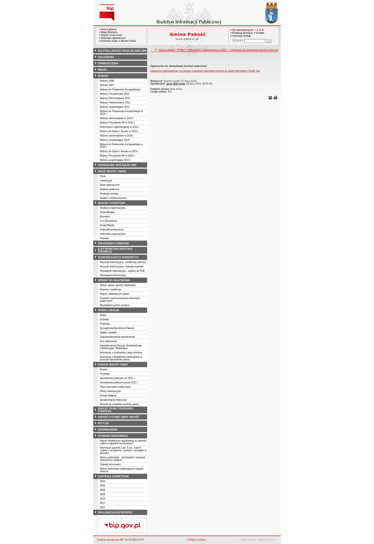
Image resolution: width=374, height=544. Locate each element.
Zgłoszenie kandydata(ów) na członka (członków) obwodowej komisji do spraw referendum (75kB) (206, 71)
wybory (103, 76)
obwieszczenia (108, 63)
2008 (102, 490)
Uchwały (104, 319)
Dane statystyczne (110, 185)
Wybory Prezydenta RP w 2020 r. (117, 155)
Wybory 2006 (107, 80)
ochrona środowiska (113, 436)
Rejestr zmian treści (111, 35)
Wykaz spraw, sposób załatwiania (118, 285)
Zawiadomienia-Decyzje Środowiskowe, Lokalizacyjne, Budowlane (121, 347)
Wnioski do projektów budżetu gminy (119, 404)
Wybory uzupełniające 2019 (114, 140)
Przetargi (104, 373)
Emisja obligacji (108, 395)
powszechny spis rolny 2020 (117, 165)
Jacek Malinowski (175, 83)
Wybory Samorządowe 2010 (115, 98)
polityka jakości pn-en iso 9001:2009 (122, 51)
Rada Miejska (107, 212)
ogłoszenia (106, 57)
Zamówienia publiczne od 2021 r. (117, 378)
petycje (103, 423)
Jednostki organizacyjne (113, 234)
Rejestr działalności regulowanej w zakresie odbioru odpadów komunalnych (123, 442)
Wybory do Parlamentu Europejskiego (120, 89)
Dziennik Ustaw (109, 41)
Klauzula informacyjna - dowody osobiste (122, 266)
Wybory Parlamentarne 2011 (115, 102)
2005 (102, 485)
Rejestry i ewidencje (110, 289)
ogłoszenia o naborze (113, 243)
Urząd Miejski (107, 225)
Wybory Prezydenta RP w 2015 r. (117, 122)
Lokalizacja (106, 180)
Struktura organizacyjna (112, 208)
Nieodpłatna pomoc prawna (114, 305)
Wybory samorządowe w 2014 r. (117, 118)
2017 (102, 503)
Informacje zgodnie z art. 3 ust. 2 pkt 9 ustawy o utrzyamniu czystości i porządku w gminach (123, 450)
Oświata (104, 238)
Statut (103, 315)
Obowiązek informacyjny (113, 275)
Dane (103, 176)
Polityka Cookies (196, 539)
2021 (102, 507)
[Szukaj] (268, 41)
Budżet (103, 369)
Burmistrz (105, 216)
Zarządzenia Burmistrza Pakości (117, 328)
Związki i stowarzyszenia (113, 198)
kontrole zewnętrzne (113, 476)
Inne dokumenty (108, 341)
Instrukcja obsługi (241, 36)
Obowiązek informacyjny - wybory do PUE (122, 271)
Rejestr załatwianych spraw (114, 294)
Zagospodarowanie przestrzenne (117, 337)
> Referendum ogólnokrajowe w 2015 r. (207, 50)
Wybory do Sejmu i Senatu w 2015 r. (119, 131)
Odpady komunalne (110, 464)
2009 (102, 494)
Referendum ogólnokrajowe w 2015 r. (120, 127)
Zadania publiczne (109, 189)
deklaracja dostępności (115, 512)
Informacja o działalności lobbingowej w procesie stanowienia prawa (121, 358)
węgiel (102, 69)
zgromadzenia (108, 429)
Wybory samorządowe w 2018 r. (117, 135)
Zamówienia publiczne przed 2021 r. (119, 382)
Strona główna (108, 29)
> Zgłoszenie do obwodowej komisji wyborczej (253, 50)
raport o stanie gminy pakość (118, 417)
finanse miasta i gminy (113, 364)
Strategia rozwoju (109, 193)
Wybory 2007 (107, 85)
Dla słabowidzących (242, 30)
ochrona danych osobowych (118, 257)
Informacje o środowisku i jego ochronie (121, 352)
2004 (102, 481)
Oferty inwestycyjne (110, 391)
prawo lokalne (108, 310)
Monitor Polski (128, 41)
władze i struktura (111, 203)
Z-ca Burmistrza (108, 221)
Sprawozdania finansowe (113, 400)
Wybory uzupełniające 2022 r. (115, 160)
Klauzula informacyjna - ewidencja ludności (123, 262)
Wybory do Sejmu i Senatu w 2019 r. (119, 151)
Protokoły (105, 323)
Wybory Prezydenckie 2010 (114, 94)
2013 (102, 498)
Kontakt (260, 33)
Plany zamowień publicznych (115, 387)
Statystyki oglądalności (113, 38)
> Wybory (180, 50)
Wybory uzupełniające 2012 (114, 107)
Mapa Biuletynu (109, 32)
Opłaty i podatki (108, 332)
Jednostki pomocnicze (111, 229)
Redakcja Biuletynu (242, 33)
